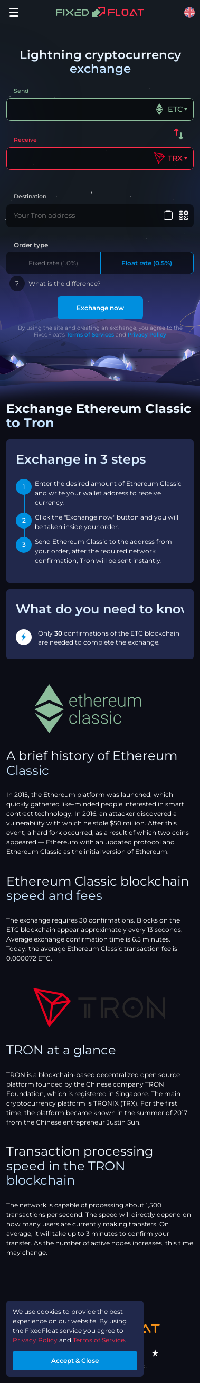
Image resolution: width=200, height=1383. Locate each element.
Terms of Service (99, 1340)
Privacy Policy (147, 334)
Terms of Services (90, 334)
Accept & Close (75, 1361)
